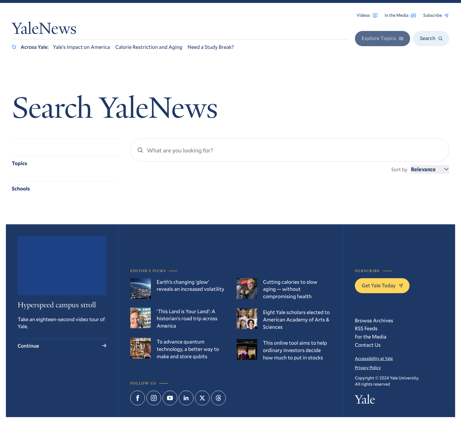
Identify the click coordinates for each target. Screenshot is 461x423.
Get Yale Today (382, 285)
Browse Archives (374, 320)
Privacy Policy (368, 368)
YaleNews (44, 30)
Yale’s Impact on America (81, 46)
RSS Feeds (366, 328)
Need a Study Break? (211, 46)
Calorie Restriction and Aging (148, 46)
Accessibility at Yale (374, 358)
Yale (365, 401)
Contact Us (368, 344)
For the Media (370, 336)
